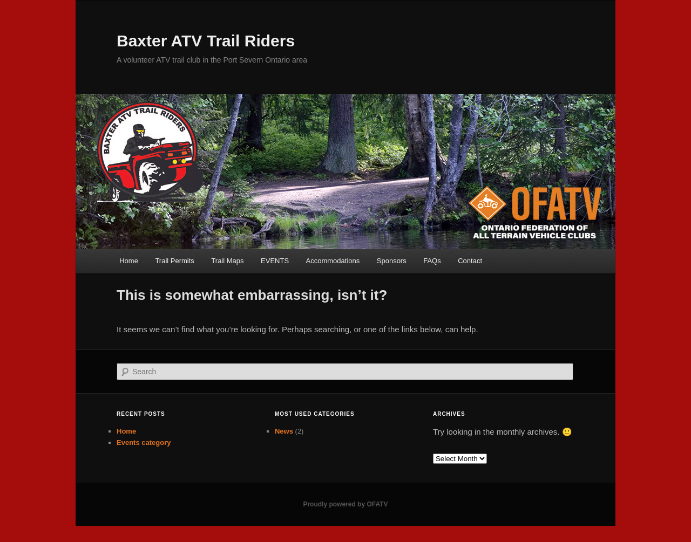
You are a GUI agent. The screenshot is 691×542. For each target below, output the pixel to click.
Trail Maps (227, 261)
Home (128, 261)
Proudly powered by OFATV (345, 504)
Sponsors (392, 261)
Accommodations (333, 261)
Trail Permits (174, 261)
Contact (470, 261)
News (284, 431)
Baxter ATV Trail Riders (206, 41)
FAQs (432, 261)
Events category (144, 442)
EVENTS (275, 261)
